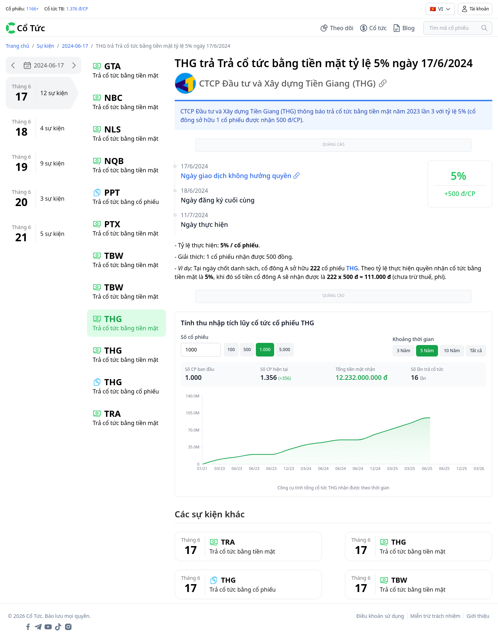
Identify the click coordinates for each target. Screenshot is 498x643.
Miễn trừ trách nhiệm (435, 615)
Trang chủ (17, 45)
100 (231, 349)
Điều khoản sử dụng (380, 615)
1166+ (32, 9)
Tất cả (476, 351)
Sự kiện (45, 45)
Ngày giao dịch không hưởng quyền (240, 175)
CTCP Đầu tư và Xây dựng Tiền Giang (281, 83)
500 (247, 349)
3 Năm (403, 351)
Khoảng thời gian (413, 339)
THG (352, 268)
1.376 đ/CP (77, 9)
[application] (333, 437)
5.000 (284, 349)
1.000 (265, 349)
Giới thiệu (477, 615)
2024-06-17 (75, 45)
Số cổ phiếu (194, 337)
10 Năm (452, 351)
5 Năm (427, 351)
